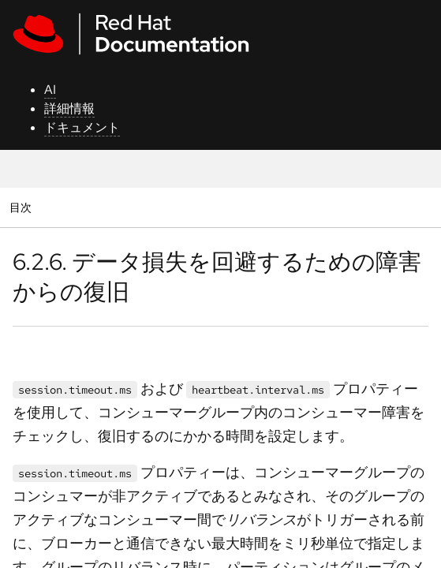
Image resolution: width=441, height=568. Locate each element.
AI (50, 89)
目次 (22, 207)
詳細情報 (69, 108)
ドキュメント (82, 127)
